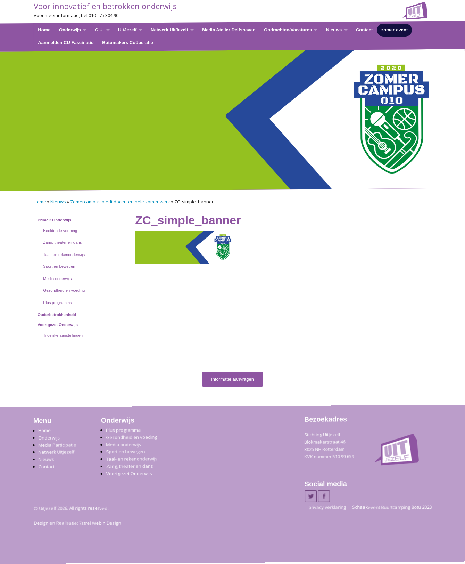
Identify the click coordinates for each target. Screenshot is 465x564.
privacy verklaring (327, 507)
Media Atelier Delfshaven (228, 29)
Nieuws (334, 29)
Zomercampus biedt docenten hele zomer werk (120, 202)
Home (44, 29)
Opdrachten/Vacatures (288, 29)
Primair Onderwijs (54, 220)
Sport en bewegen (59, 266)
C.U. (99, 29)
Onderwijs (70, 29)
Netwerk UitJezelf (169, 29)
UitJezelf (127, 29)
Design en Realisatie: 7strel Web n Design (77, 523)
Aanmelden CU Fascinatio (65, 42)
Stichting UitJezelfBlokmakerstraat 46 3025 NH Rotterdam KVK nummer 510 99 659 (329, 446)
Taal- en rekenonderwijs (64, 254)
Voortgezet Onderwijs (58, 325)
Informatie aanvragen (232, 379)
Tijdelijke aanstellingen (63, 335)
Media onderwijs (57, 278)
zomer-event (394, 29)
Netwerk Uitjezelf (56, 452)
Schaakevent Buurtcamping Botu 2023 (392, 507)
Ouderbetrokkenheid (57, 315)
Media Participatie (57, 445)
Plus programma (57, 302)
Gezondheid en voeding (64, 290)
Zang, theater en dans (62, 242)
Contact (364, 29)
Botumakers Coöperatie (127, 42)
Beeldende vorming (60, 230)
